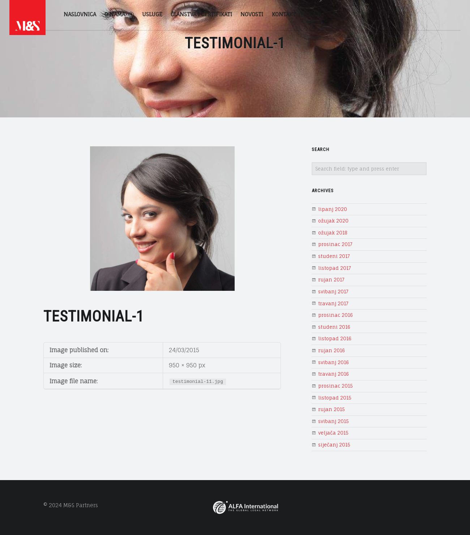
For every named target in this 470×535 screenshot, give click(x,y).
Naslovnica (80, 14)
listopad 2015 (334, 398)
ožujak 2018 (332, 233)
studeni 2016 (334, 327)
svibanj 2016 (333, 362)
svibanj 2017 (333, 291)
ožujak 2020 (333, 221)
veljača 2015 (333, 433)
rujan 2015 (331, 409)
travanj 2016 (333, 374)
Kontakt (288, 14)
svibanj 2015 (333, 421)
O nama (118, 14)
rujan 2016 (331, 350)
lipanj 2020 (332, 209)
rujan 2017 (331, 279)
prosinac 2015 (335, 386)
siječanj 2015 (334, 445)
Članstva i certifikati (201, 14)
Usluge (152, 14)
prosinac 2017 (335, 244)
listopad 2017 (334, 268)
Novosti (251, 14)
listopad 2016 (334, 338)
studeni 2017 (334, 256)
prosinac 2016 (335, 315)
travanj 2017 (333, 303)
